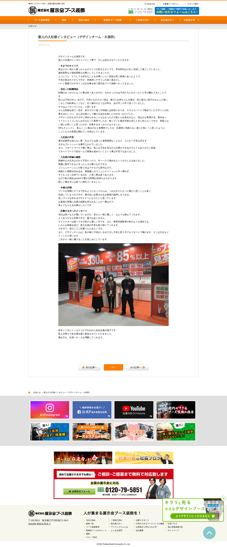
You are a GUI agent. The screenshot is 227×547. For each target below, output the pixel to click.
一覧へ (113, 367)
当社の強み (84, 19)
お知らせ (37, 392)
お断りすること (142, 520)
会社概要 (139, 530)
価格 (64, 19)
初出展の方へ (167, 19)
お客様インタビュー (171, 4)
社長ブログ (172, 524)
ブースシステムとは (119, 527)
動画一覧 (90, 524)
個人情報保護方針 (175, 527)
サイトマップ (173, 530)
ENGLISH (151, 4)
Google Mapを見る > (39, 523)
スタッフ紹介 (193, 4)
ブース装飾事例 (42, 19)
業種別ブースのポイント (96, 530)
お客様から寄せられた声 (146, 527)
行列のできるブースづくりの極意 (150, 524)
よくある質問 (116, 530)
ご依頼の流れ (142, 19)
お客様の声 (189, 19)
